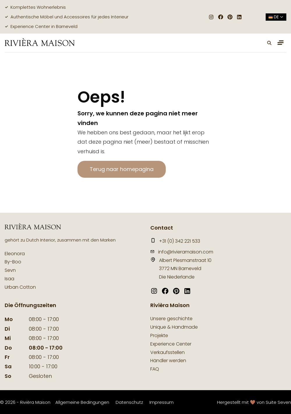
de (276, 17)
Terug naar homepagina (122, 169)
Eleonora (15, 253)
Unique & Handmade (174, 327)
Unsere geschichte (171, 318)
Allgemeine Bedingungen (82, 402)
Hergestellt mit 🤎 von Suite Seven (254, 402)
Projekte (159, 335)
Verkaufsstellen (167, 352)
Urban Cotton (20, 287)
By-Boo (13, 261)
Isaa (9, 278)
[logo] (40, 42)
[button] (269, 43)
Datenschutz (129, 402)
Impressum (161, 402)
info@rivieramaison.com (181, 252)
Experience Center (170, 344)
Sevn (10, 270)
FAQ (154, 369)
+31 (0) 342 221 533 (175, 241)
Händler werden (168, 360)
